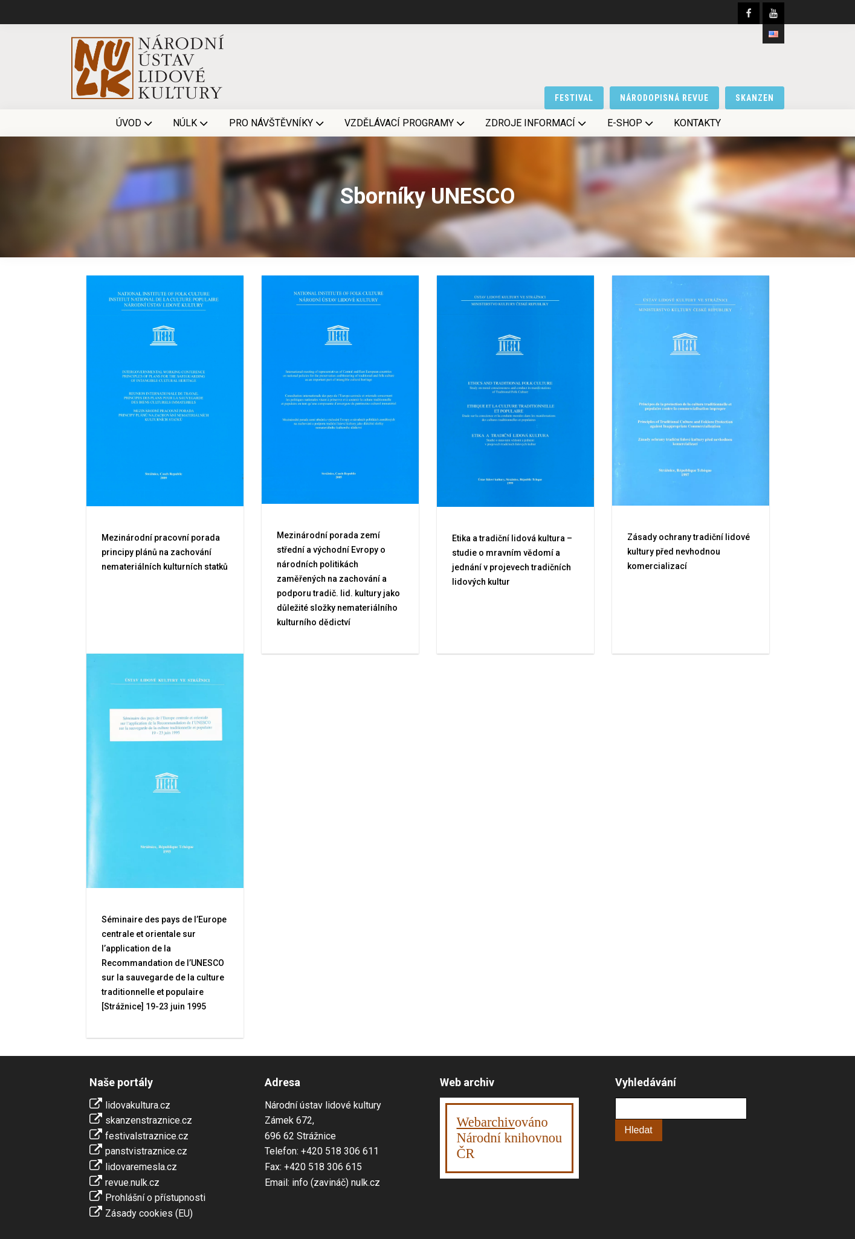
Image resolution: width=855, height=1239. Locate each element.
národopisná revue (664, 98)
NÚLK (191, 123)
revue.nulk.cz (132, 1182)
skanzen (754, 98)
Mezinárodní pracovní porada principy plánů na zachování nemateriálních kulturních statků (165, 552)
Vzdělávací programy (405, 123)
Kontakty (697, 123)
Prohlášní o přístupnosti (155, 1197)
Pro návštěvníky (277, 123)
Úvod (135, 123)
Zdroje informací (537, 123)
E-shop (631, 123)
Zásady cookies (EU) (149, 1213)
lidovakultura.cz (137, 1105)
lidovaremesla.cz (141, 1167)
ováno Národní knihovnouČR (510, 1138)
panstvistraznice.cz (146, 1151)
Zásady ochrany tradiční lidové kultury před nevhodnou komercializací (688, 551)
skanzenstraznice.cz (148, 1120)
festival (574, 98)
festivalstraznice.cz (147, 1136)
